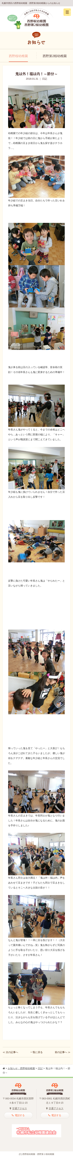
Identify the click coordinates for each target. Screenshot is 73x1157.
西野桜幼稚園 (18, 56)
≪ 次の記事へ (10, 1052)
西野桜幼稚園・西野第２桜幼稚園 (38, 1154)
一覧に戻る (36, 1052)
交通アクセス (18, 1108)
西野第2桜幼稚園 (55, 56)
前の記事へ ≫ (62, 1052)
